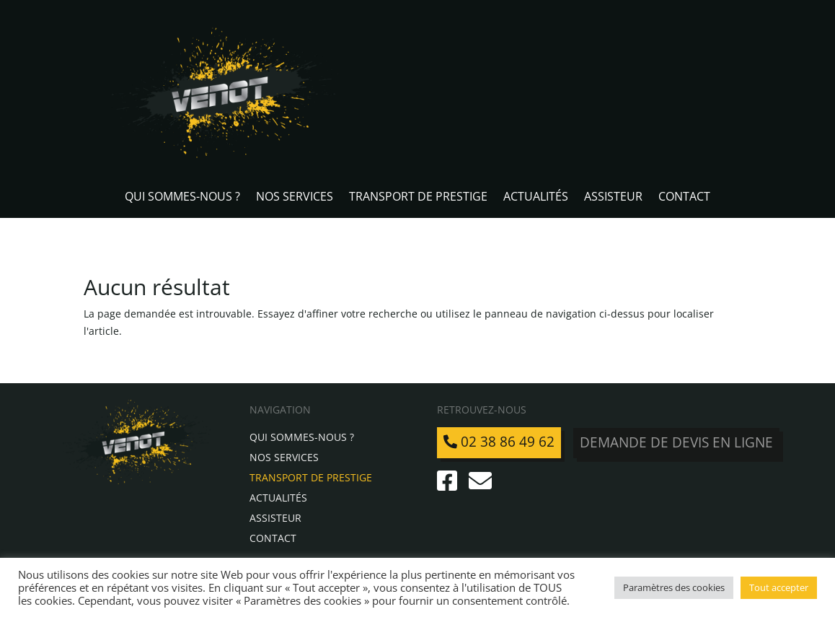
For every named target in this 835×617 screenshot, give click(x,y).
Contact (684, 197)
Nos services (294, 197)
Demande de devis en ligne (677, 441)
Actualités (535, 197)
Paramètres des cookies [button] (674, 587)
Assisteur (613, 197)
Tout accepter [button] (778, 587)
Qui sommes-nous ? (182, 197)
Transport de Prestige (418, 197)
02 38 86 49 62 (499, 441)
